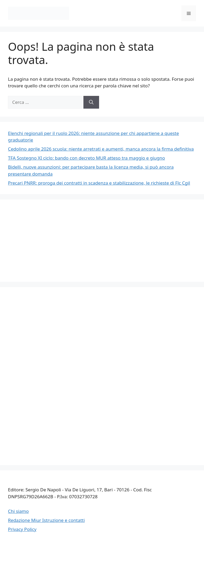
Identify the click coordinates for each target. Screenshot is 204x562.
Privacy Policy (22, 529)
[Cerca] (91, 102)
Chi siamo (18, 511)
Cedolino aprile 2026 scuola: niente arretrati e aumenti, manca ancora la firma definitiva (101, 149)
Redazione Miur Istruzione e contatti (46, 520)
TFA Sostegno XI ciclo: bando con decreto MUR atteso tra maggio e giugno (86, 158)
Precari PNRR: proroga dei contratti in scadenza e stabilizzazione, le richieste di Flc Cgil (99, 183)
